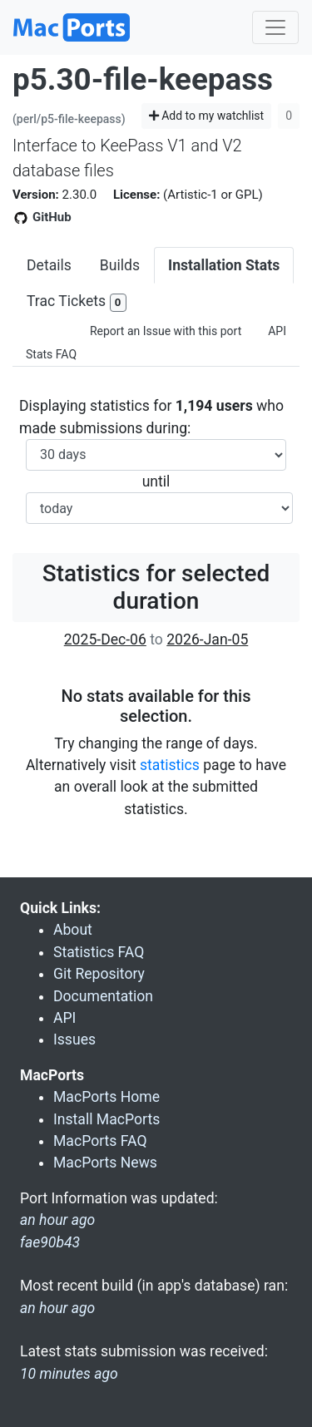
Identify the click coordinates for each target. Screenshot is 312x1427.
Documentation (103, 996)
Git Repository (99, 973)
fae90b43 (50, 1242)
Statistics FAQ (98, 952)
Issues (74, 1039)
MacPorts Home (106, 1097)
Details (49, 265)
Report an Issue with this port (165, 331)
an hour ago (57, 1308)
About (72, 929)
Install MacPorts (106, 1119)
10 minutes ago (69, 1373)
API (277, 331)
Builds (120, 265)
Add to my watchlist (207, 115)
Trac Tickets (76, 302)
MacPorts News (105, 1162)
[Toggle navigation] (275, 27)
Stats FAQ (51, 354)
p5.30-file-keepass (142, 79)
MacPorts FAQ (100, 1141)
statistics (170, 765)
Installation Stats (224, 265)
